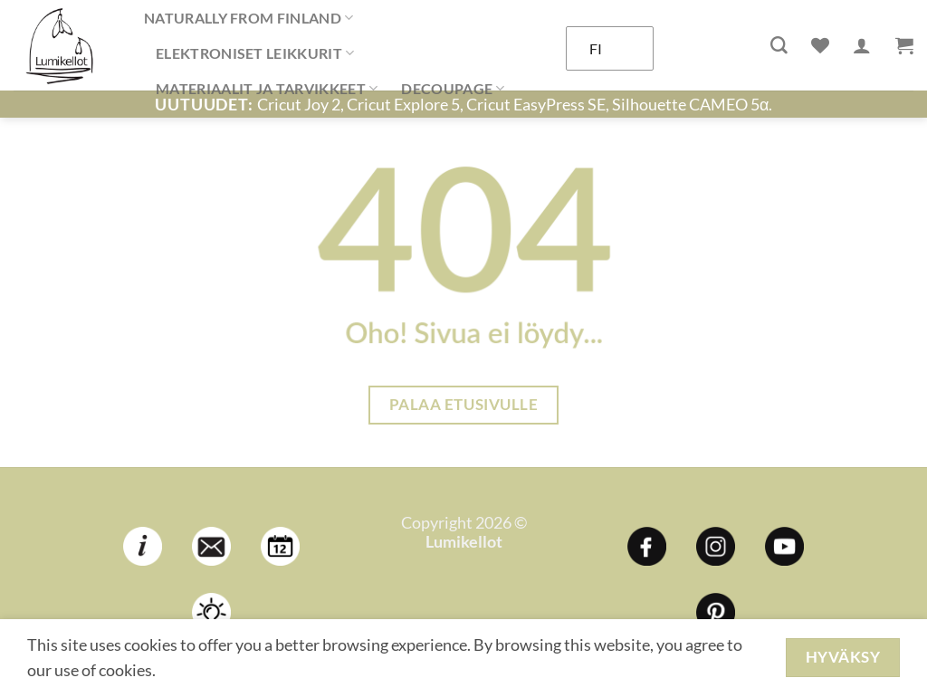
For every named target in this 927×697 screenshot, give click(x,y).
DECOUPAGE (452, 89)
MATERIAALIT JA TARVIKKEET (266, 89)
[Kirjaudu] (862, 45)
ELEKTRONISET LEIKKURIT (255, 53)
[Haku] (779, 45)
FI (595, 48)
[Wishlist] (820, 45)
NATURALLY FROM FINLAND (249, 18)
